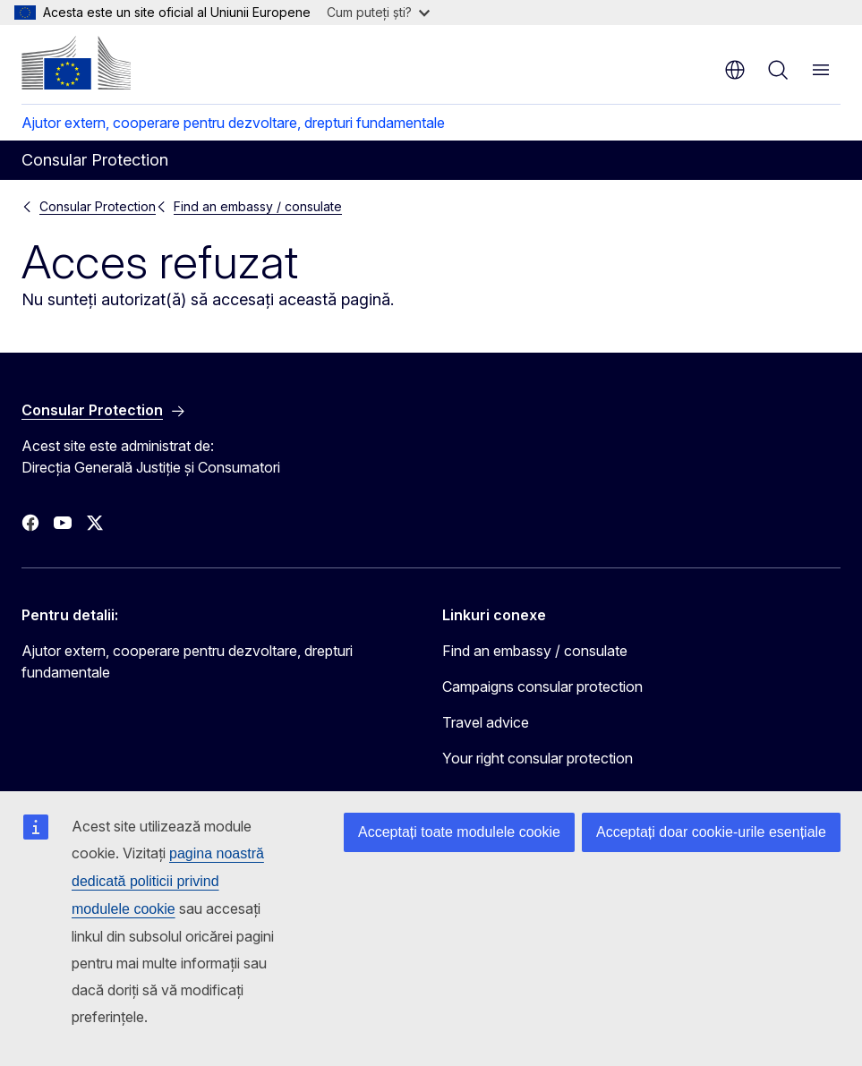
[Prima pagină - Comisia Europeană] (76, 63)
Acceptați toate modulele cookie (459, 832)
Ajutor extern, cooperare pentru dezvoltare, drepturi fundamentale (233, 123)
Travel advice (485, 722)
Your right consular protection (537, 758)
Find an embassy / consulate (258, 206)
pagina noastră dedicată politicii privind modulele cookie (168, 881)
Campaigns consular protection (542, 686)
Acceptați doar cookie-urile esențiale (711, 832)
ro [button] (735, 70)
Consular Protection (97, 206)
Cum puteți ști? (378, 12)
